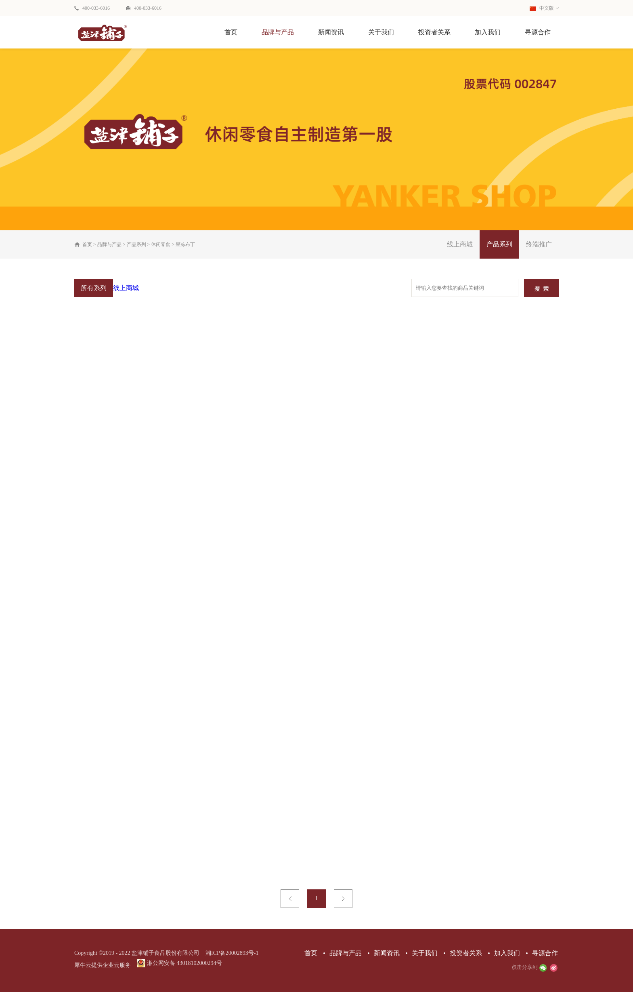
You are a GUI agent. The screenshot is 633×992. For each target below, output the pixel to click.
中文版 (542, 8)
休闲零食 (160, 244)
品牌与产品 (109, 244)
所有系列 (94, 287)
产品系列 (136, 244)
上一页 (290, 898)
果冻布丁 (185, 244)
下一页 (343, 898)
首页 (230, 32)
